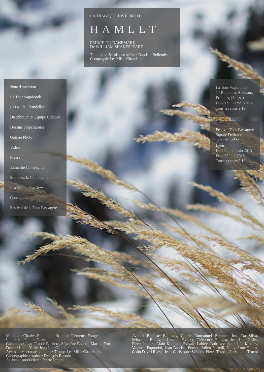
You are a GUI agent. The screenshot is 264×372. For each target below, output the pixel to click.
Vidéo (15, 147)
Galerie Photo (21, 137)
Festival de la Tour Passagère (33, 207)
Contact (16, 197)
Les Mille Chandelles (27, 107)
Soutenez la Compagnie (29, 177)
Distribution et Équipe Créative (35, 117)
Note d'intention (23, 87)
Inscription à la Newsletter (31, 187)
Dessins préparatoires (27, 127)
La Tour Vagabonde (26, 97)
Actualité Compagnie (27, 167)
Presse (15, 157)
